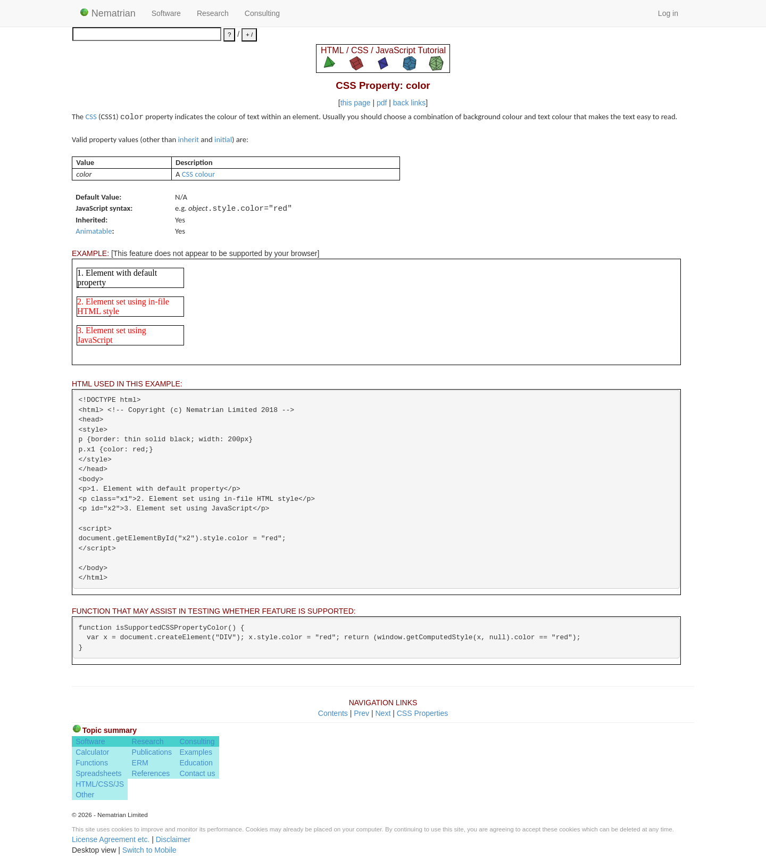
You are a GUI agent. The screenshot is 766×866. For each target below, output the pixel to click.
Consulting (262, 13)
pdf (382, 102)
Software (166, 13)
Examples (195, 752)
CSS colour (198, 174)
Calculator (92, 752)
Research (213, 13)
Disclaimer (173, 839)
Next (382, 713)
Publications (152, 752)
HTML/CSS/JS (100, 784)
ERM (140, 762)
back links (409, 102)
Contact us (197, 773)
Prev (361, 713)
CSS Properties (422, 713)
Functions (92, 762)
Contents (333, 713)
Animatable (94, 231)
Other (85, 794)
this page (355, 102)
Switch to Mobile (149, 850)
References (151, 773)
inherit (188, 139)
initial (223, 139)
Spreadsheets (98, 773)
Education (195, 762)
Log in (668, 13)
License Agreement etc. (110, 839)
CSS (90, 116)
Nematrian (108, 13)
